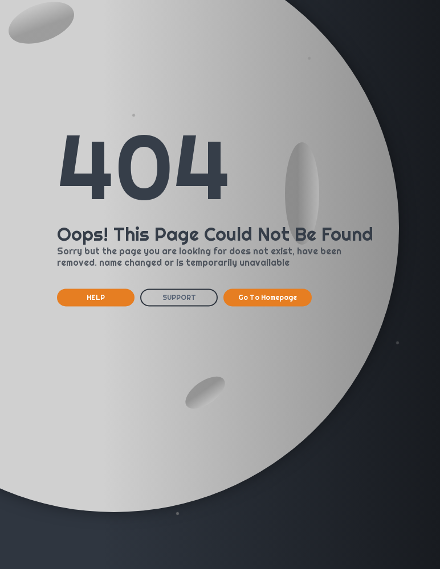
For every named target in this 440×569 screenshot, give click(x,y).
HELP (96, 297)
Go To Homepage (267, 297)
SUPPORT (179, 297)
